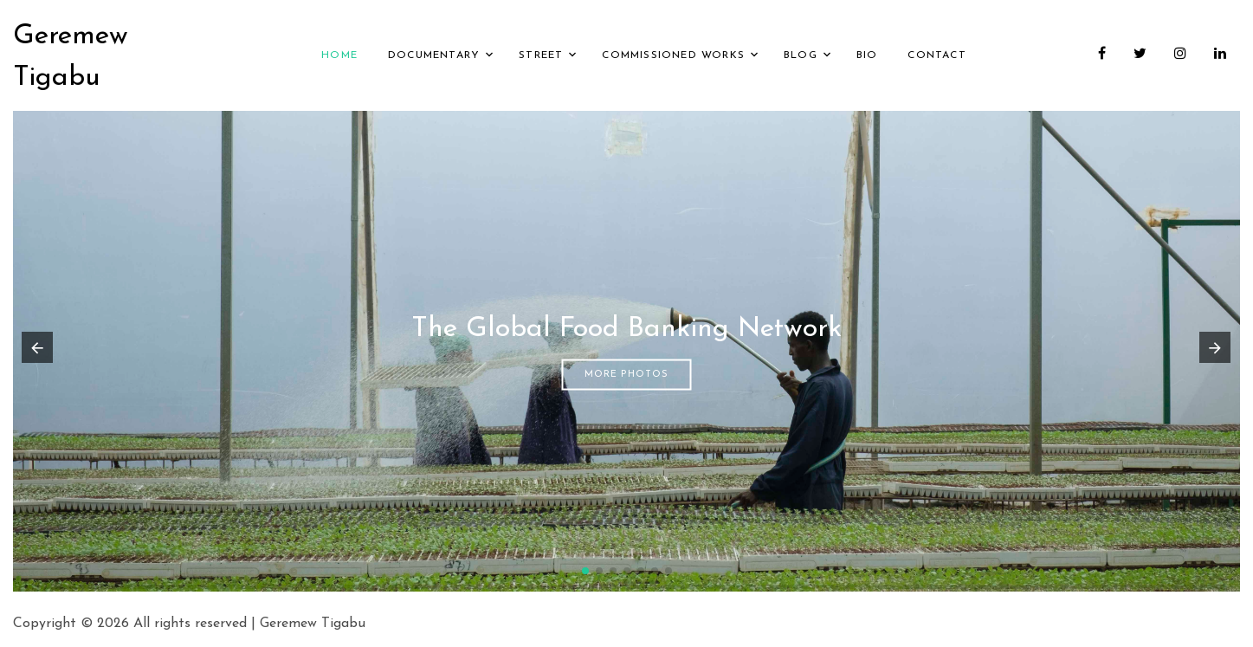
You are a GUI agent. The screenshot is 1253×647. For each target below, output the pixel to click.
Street (541, 55)
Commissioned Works (673, 55)
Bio (867, 55)
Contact (936, 55)
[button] (585, 570)
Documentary (434, 55)
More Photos (626, 373)
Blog (800, 55)
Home (339, 55)
